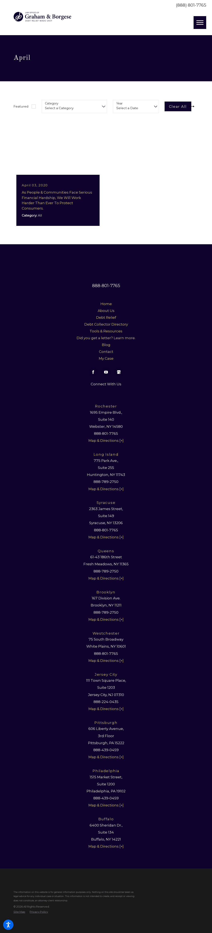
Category (51, 103)
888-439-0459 (106, 750)
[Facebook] (93, 372)
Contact (106, 351)
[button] (8, 925)
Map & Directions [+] (106, 440)
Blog (106, 345)
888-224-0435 (106, 701)
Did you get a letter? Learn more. (106, 338)
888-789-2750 (106, 482)
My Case (106, 358)
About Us (106, 310)
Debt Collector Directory (106, 324)
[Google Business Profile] (118, 372)
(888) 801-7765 (191, 5)
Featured (20, 106)
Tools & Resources (106, 331)
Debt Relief (106, 317)
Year (119, 103)
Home (106, 304)
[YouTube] (106, 372)
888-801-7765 (106, 285)
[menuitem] (106, 304)
